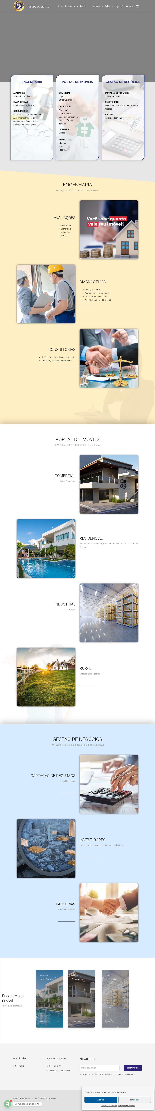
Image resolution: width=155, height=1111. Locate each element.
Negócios (96, 6)
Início (60, 6)
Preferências (135, 1100)
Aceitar (100, 1100)
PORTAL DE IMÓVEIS (77, 82)
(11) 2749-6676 (124, 6)
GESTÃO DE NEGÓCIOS (123, 82)
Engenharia (70, 6)
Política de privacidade (109, 1106)
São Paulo (19, 1066)
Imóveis (83, 6)
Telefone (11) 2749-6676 (59, 1071)
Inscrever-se (132, 1068)
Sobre (107, 6)
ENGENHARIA (31, 82)
